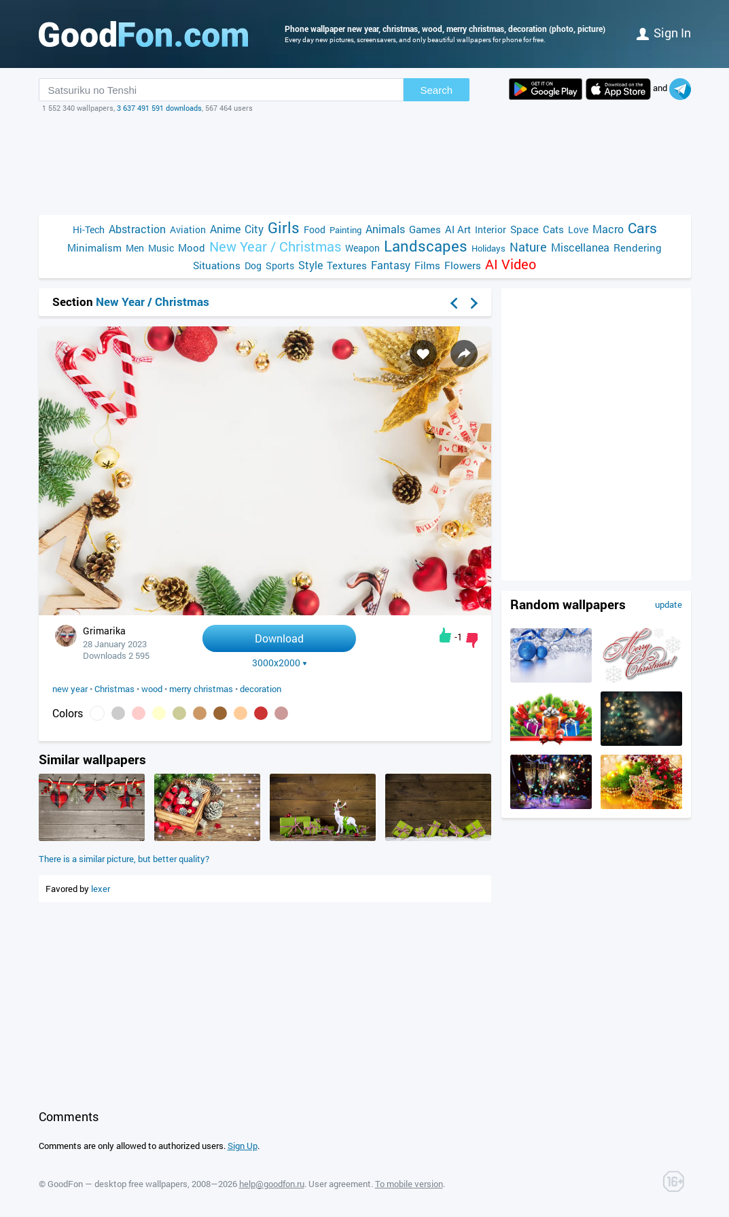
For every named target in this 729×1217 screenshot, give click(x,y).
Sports (280, 265)
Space (524, 229)
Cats (553, 229)
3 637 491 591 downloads (159, 108)
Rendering (638, 247)
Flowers (462, 265)
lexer (100, 888)
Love (578, 229)
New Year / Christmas (275, 246)
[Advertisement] (365, 164)
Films (427, 265)
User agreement (339, 1184)
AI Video (510, 264)
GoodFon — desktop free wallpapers (118, 1184)
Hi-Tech (89, 229)
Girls (284, 227)
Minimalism (94, 247)
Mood (191, 247)
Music (161, 247)
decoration (260, 689)
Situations (217, 265)
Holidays (488, 248)
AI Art (458, 229)
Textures (347, 265)
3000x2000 (279, 663)
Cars (642, 228)
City (254, 229)
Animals (385, 229)
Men (135, 247)
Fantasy (390, 265)
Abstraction (137, 229)
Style (310, 265)
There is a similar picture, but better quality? (124, 859)
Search (437, 90)
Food (314, 229)
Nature (528, 247)
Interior (490, 229)
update (668, 604)
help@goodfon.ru (271, 1184)
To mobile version (409, 1184)
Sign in (664, 32)
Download (279, 638)
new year (70, 689)
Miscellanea (580, 247)
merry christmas (201, 689)
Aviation (188, 229)
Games (425, 229)
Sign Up (242, 1145)
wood (151, 689)
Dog (253, 265)
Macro (608, 229)
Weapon (362, 247)
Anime (225, 229)
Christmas (114, 689)
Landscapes (425, 246)
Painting (345, 230)
